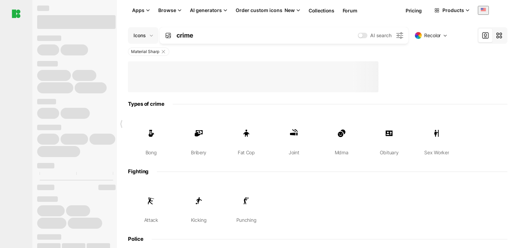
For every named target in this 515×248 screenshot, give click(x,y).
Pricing (414, 10)
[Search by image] (168, 35)
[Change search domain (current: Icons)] (143, 35)
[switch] (362, 35)
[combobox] (483, 10)
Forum (350, 10)
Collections (321, 10)
